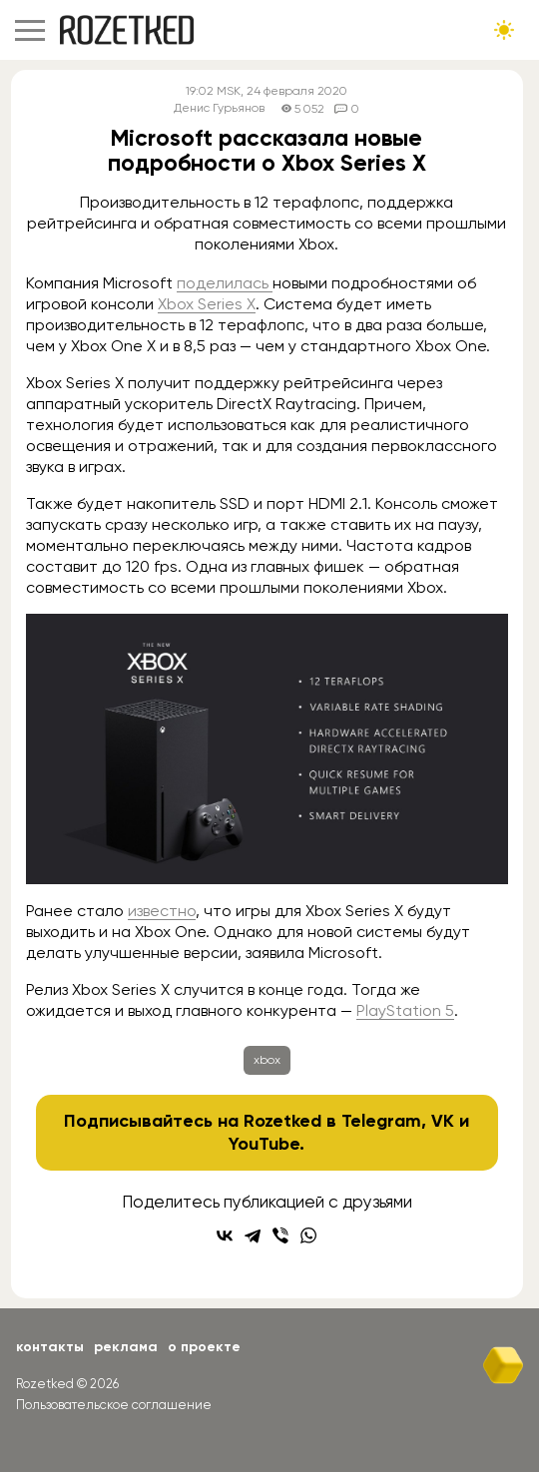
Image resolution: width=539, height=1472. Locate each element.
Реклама (126, 1346)
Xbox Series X (207, 303)
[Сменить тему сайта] (504, 30)
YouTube (264, 1144)
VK (442, 1121)
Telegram (381, 1121)
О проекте (204, 1346)
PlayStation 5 (405, 1010)
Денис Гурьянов (219, 108)
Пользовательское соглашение (114, 1404)
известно (162, 910)
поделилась (224, 282)
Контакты (50, 1346)
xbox (267, 1060)
